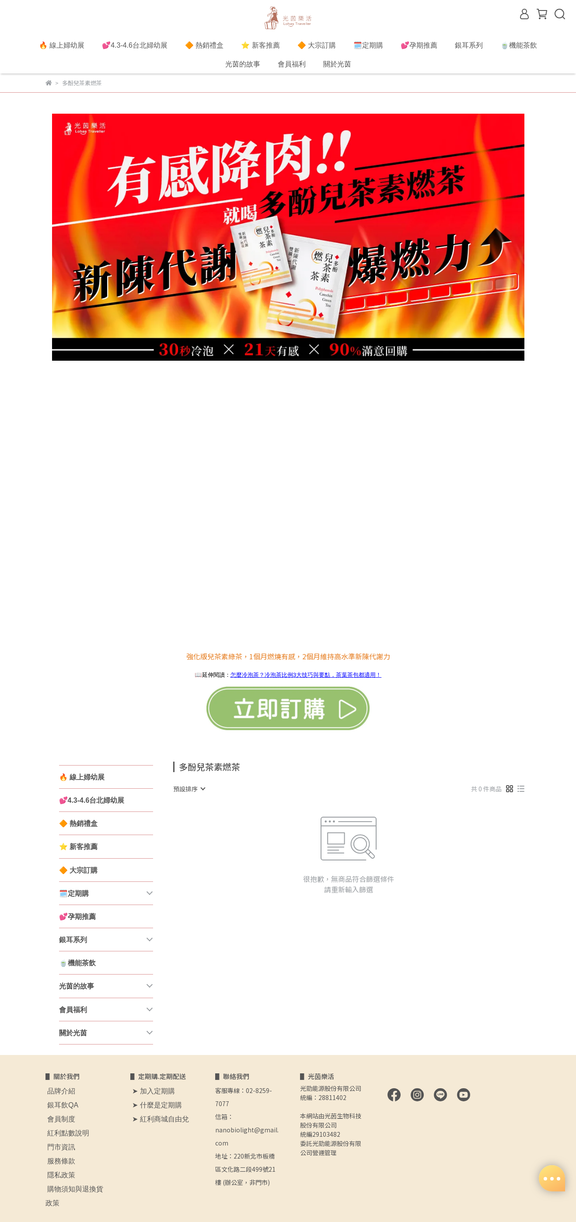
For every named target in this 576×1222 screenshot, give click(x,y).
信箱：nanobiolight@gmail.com (247, 1129)
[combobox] (189, 789)
